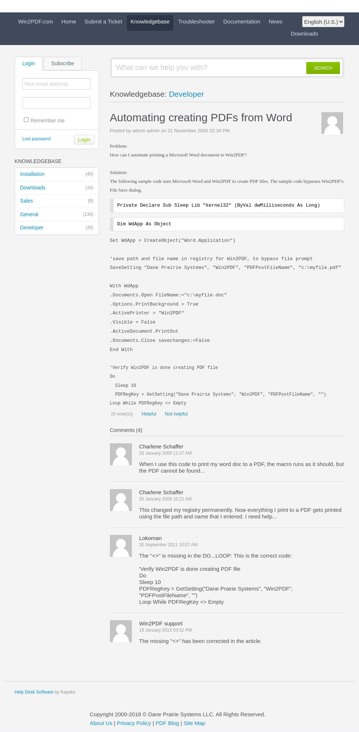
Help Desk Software (34, 692)
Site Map (194, 723)
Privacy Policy (134, 723)
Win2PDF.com (35, 21)
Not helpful (176, 414)
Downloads (304, 33)
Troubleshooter (196, 21)
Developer (56, 228)
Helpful (148, 414)
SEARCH (323, 68)
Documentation (241, 21)
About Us (101, 723)
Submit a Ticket (103, 21)
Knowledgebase (150, 21)
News (275, 21)
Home (69, 21)
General (56, 214)
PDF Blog (167, 723)
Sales (56, 201)
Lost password (36, 138)
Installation (56, 174)
